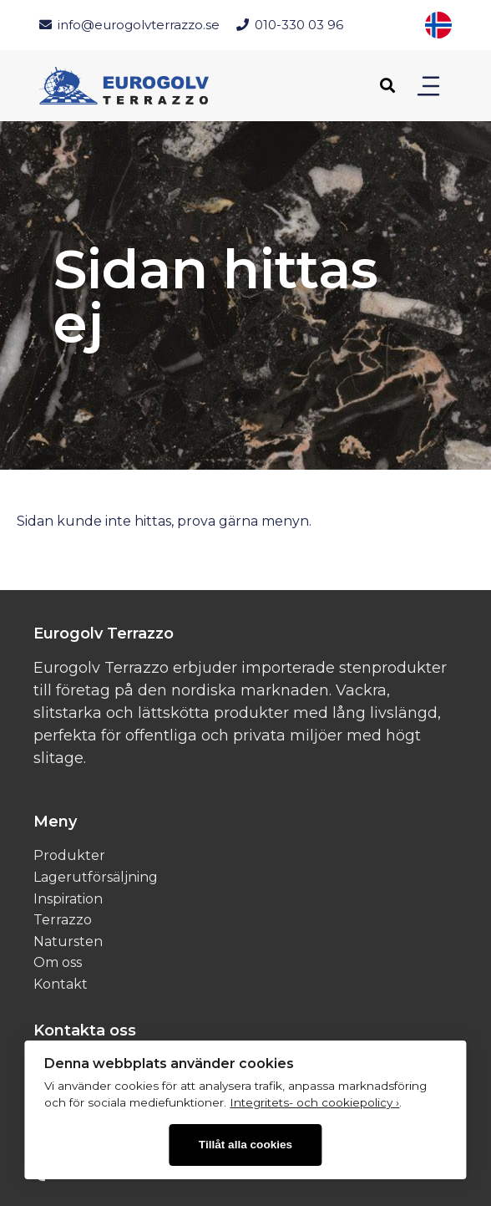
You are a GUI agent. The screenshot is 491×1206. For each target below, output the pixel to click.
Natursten (68, 941)
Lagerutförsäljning (95, 877)
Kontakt (60, 984)
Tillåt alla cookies (245, 1144)
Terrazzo (62, 920)
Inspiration (68, 899)
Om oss (57, 962)
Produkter (69, 855)
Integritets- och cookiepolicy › (314, 1102)
